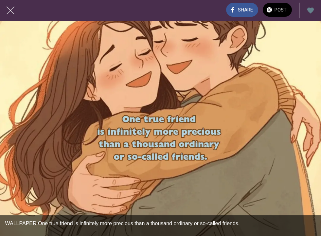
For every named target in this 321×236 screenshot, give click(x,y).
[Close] (10, 10)
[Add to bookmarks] (310, 10)
